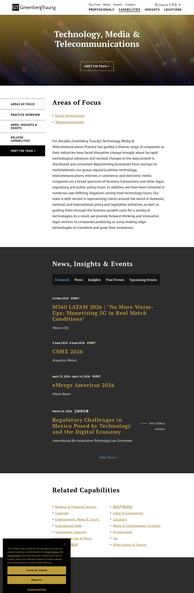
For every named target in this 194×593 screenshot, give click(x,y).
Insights (152, 10)
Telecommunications (69, 122)
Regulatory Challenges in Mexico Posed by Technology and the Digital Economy (91, 465)
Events (118, 4)
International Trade (68, 530)
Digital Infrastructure (69, 116)
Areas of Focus (23, 104)
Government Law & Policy (73, 542)
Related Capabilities (20, 139)
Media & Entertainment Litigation (137, 530)
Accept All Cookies (36, 574)
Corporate (62, 517)
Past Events (115, 315)
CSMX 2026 (67, 390)
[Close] (65, 548)
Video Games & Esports (129, 548)
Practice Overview (25, 114)
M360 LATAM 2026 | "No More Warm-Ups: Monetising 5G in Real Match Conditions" (102, 352)
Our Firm (95, 4)
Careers (130, 4)
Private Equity (122, 536)
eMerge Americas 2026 (83, 424)
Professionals (101, 10)
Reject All (36, 584)
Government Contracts (70, 536)
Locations (173, 10)
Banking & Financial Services (75, 511)
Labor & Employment (128, 517)
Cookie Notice (14, 560)
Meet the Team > (97, 66)
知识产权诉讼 (122, 511)
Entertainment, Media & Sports (77, 523)
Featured (62, 315)
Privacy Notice (52, 556)
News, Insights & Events (24, 126)
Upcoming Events (143, 315)
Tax (115, 542)
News (107, 4)
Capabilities (129, 10)
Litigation (120, 523)
